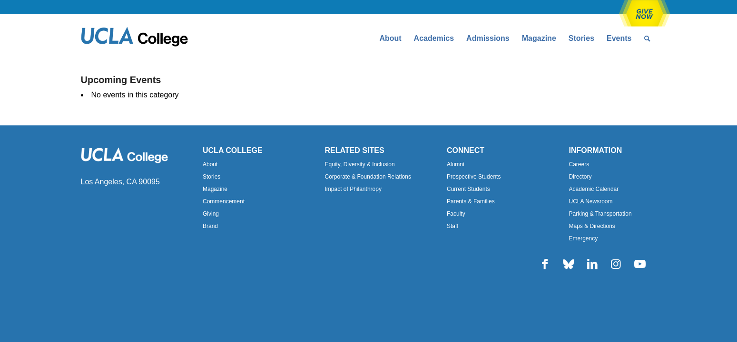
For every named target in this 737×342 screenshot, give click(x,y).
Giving (211, 213)
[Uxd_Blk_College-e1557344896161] (134, 38)
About (210, 164)
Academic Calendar (594, 189)
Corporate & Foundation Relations (368, 176)
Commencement (224, 201)
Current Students (468, 189)
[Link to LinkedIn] (592, 264)
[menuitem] (390, 38)
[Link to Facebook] (545, 264)
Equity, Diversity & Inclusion (360, 164)
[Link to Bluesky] (568, 264)
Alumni (455, 164)
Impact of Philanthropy (353, 189)
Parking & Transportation (600, 213)
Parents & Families (471, 201)
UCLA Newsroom (591, 201)
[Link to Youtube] (640, 264)
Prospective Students (474, 176)
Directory (580, 176)
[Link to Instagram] (616, 264)
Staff (452, 226)
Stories (211, 176)
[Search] (647, 38)
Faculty (456, 213)
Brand (210, 226)
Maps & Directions (592, 226)
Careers (579, 164)
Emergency (583, 238)
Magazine (215, 189)
